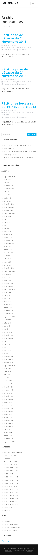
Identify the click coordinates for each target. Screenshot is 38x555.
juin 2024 (7, 195)
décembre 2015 (9, 387)
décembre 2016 (9, 356)
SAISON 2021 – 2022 (11, 498)
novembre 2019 (9, 286)
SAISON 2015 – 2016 (11, 480)
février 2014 (8, 402)
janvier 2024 (8, 201)
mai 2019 (7, 298)
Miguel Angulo (6, 541)
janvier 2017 (8, 353)
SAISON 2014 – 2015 (11, 477)
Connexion (7, 521)
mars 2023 (7, 231)
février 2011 (8, 433)
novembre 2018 (9, 314)
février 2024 (8, 198)
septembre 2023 (9, 213)
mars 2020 (7, 277)
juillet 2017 (7, 341)
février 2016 (8, 381)
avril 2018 (7, 329)
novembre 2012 (9, 423)
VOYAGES (7, 510)
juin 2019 (7, 295)
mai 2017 (7, 347)
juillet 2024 (7, 192)
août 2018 (7, 320)
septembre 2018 (9, 317)
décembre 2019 (9, 283)
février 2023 (8, 234)
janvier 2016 (8, 384)
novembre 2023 (9, 207)
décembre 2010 (9, 439)
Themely (30, 551)
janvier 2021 (8, 265)
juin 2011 (7, 430)
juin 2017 (7, 344)
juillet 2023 (7, 219)
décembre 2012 (9, 420)
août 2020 (7, 274)
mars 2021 (7, 262)
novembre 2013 (9, 411)
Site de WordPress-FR (11, 530)
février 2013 (8, 414)
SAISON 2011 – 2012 (11, 468)
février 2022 (8, 247)
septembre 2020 (9, 271)
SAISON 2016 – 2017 (11, 483)
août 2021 (7, 256)
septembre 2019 (9, 289)
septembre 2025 (9, 177)
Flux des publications (11, 524)
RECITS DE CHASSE (9, 48)
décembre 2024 (9, 186)
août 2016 (7, 369)
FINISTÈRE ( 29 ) (9, 148)
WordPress (8, 551)
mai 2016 (7, 375)
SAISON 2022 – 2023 (11, 501)
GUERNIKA (11, 3)
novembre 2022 (9, 244)
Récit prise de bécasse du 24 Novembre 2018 (14, 38)
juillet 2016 (7, 372)
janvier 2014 (8, 405)
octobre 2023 (8, 210)
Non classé (7, 113)
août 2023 (7, 216)
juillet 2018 (7, 323)
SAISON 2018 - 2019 (24, 48)
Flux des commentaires (12, 527)
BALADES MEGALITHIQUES (13, 452)
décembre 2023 (9, 204)
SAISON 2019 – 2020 (11, 492)
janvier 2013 (8, 417)
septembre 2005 (9, 442)
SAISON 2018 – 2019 (11, 489)
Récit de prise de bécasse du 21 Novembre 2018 (15, 72)
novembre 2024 (9, 189)
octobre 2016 (8, 363)
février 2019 (8, 305)
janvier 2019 (8, 308)
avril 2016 (7, 378)
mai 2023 (7, 225)
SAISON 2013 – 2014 (11, 474)
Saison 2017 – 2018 (10, 486)
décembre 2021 (9, 253)
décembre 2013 (9, 408)
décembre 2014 (9, 396)
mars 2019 (7, 302)
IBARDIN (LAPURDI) (11, 155)
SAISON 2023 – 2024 (11, 504)
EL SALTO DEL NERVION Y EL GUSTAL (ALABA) (20, 151)
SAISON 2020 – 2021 (11, 495)
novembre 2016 (9, 359)
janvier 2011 (8, 436)
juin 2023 (7, 222)
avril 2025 (7, 183)
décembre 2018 (9, 311)
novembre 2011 (9, 427)
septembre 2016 (9, 366)
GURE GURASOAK (10, 456)
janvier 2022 (8, 250)
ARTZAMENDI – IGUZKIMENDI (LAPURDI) (18, 145)
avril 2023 (7, 228)
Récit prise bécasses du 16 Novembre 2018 (19, 105)
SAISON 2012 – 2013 (11, 471)
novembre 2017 (9, 338)
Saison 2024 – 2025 (10, 507)
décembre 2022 (9, 241)
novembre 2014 (9, 399)
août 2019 (7, 292)
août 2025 (7, 180)
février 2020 (8, 280)
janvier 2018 (8, 332)
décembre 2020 (9, 268)
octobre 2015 (8, 390)
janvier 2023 (8, 238)
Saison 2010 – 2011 (10, 465)
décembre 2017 (9, 335)
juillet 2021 (7, 259)
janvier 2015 (8, 393)
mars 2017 (7, 350)
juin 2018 (7, 326)
